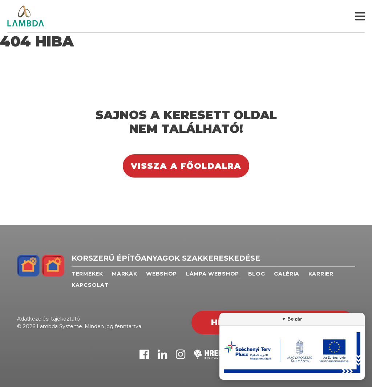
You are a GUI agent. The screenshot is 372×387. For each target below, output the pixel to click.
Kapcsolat (90, 285)
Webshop (161, 273)
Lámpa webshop (212, 273)
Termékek (87, 273)
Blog (256, 273)
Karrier (320, 273)
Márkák (124, 273)
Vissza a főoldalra (186, 166)
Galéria (286, 273)
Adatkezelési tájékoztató (48, 318)
